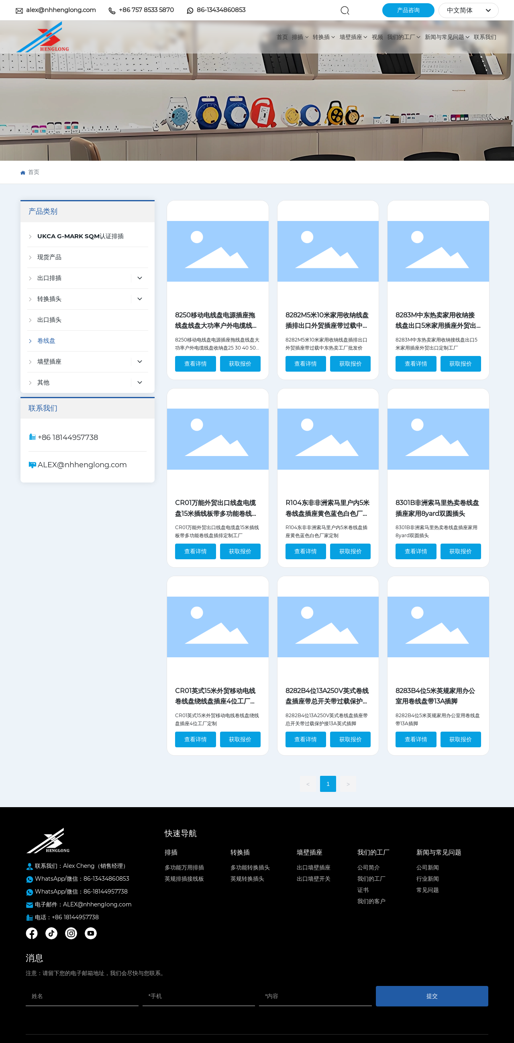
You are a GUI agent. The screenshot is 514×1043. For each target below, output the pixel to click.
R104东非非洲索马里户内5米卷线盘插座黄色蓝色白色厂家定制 (327, 513)
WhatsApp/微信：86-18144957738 (81, 891)
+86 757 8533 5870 (146, 10)
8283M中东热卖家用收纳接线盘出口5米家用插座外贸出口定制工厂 (436, 325)
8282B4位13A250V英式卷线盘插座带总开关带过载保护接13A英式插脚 (327, 701)
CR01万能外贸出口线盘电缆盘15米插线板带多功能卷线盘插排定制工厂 (216, 513)
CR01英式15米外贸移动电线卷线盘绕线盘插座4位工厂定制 (216, 701)
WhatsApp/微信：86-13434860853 (82, 878)
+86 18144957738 (68, 437)
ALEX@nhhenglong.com (82, 464)
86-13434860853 (221, 10)
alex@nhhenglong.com (61, 10)
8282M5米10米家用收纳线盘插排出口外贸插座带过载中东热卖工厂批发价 (327, 325)
